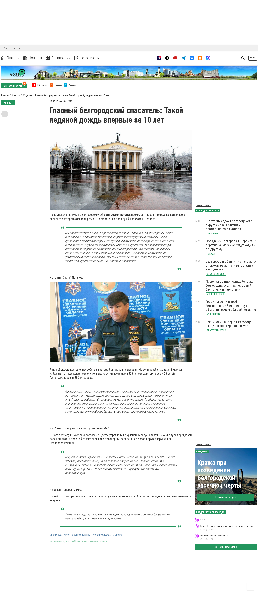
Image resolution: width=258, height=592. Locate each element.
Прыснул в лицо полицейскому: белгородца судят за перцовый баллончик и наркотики (229, 285)
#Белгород (56, 534)
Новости (32, 58)
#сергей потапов (81, 534)
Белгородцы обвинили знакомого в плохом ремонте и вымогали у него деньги (231, 265)
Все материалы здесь (225, 497)
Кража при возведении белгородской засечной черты (219, 474)
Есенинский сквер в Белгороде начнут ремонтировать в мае (229, 324)
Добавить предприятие (225, 547)
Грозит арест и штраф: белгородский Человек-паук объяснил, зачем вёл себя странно (231, 305)
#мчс (67, 534)
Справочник (58, 58)
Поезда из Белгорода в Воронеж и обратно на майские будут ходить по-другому (231, 245)
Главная (10, 58)
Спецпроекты (18, 48)
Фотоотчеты (87, 58)
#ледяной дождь (101, 534)
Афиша (7, 48)
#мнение (117, 534)
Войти (252, 58)
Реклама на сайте (203, 206)
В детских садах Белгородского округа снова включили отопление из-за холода (229, 225)
